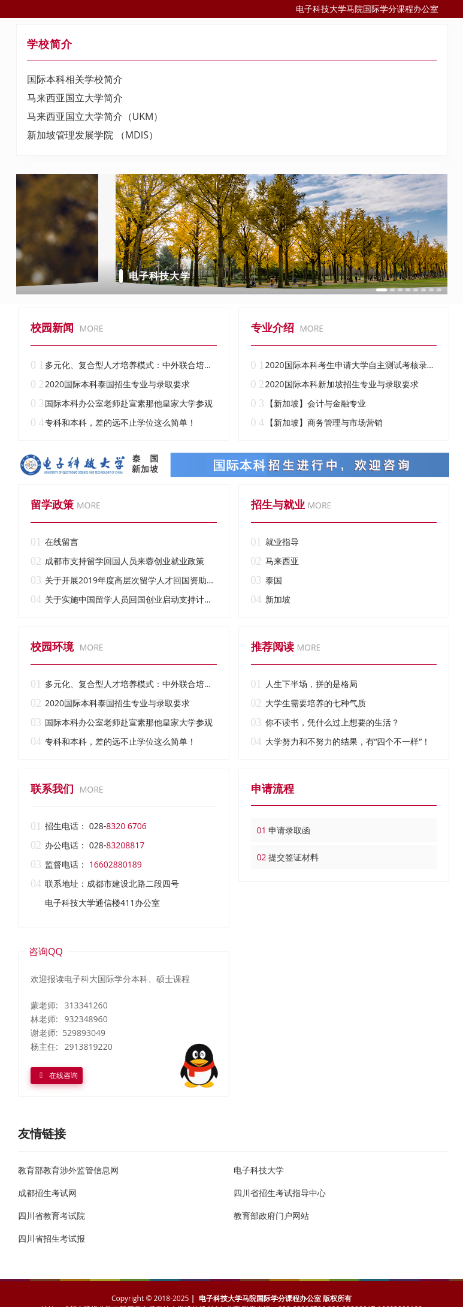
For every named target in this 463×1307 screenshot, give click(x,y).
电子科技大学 (259, 1170)
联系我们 (52, 788)
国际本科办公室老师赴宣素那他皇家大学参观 (122, 403)
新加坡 (270, 600)
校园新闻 (52, 327)
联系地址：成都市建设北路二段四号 (105, 884)
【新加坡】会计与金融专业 (308, 403)
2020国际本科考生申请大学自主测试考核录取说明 (344, 365)
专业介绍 (272, 327)
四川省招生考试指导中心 (280, 1192)
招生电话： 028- (89, 826)
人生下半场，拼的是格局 (304, 684)
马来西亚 (275, 561)
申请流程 (272, 788)
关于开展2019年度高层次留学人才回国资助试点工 (124, 580)
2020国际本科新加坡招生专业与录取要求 (335, 384)
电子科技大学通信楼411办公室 (102, 902)
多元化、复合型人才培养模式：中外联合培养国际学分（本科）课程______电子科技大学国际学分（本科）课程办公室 (124, 365)
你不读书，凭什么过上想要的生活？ (325, 722)
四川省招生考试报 (51, 1238)
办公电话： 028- (87, 845)
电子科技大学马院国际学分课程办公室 (367, 8)
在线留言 (54, 542)
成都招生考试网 (47, 1192)
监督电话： (86, 865)
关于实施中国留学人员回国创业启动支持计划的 (124, 600)
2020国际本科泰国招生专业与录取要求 (110, 384)
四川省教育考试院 (51, 1215)
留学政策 (52, 504)
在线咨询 (56, 1074)
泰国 (266, 580)
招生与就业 (278, 504)
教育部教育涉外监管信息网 (68, 1170)
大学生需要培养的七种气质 (308, 703)
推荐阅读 (272, 646)
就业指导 (275, 542)
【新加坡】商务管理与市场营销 (317, 423)
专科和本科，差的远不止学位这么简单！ (113, 423)
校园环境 (52, 646)
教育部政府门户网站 (271, 1215)
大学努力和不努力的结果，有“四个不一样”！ (341, 742)
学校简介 (49, 44)
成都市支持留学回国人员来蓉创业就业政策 (117, 561)
